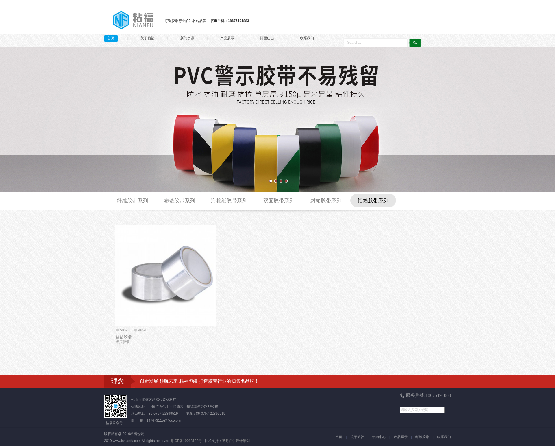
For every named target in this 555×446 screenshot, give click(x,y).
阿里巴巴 (267, 38)
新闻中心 (379, 437)
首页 (111, 38)
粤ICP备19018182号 (186, 441)
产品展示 (227, 38)
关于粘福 (147, 38)
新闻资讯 (187, 38)
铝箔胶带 (124, 337)
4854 (142, 330)
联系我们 (307, 38)
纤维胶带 (422, 437)
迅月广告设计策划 (236, 441)
